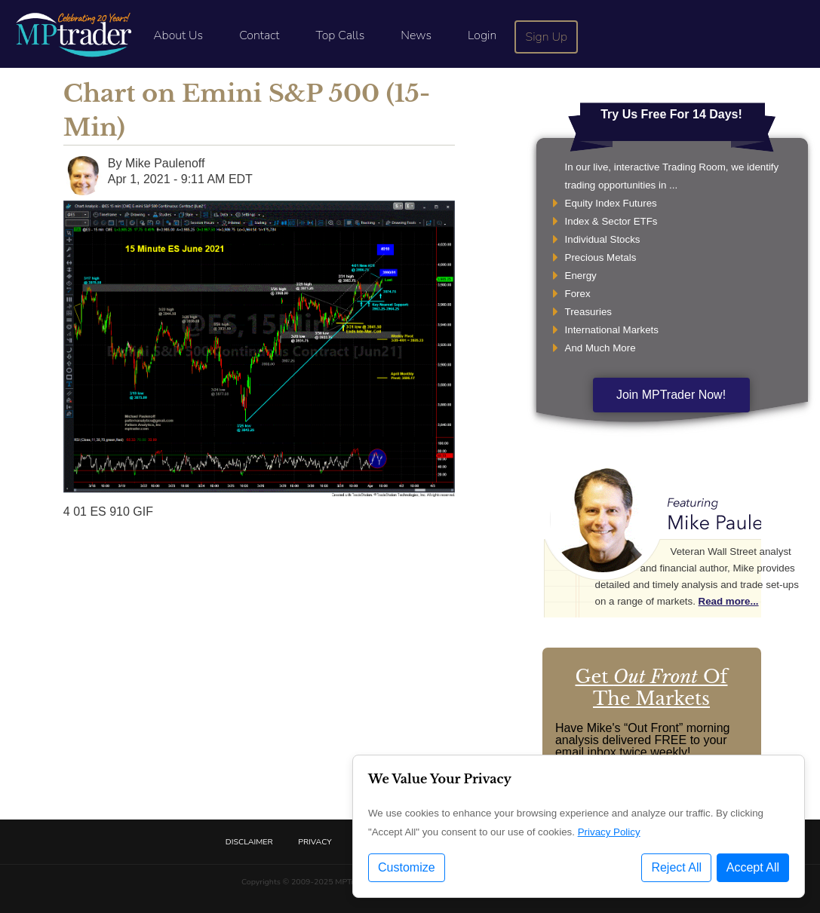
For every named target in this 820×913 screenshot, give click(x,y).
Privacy (314, 841)
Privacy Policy (609, 832)
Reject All (676, 867)
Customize (406, 867)
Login (482, 35)
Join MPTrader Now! (671, 394)
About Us (178, 35)
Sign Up (547, 37)
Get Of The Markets (652, 687)
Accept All (752, 867)
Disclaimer (249, 841)
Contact (259, 35)
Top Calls (339, 35)
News (416, 35)
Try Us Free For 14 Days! (671, 114)
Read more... (729, 601)
